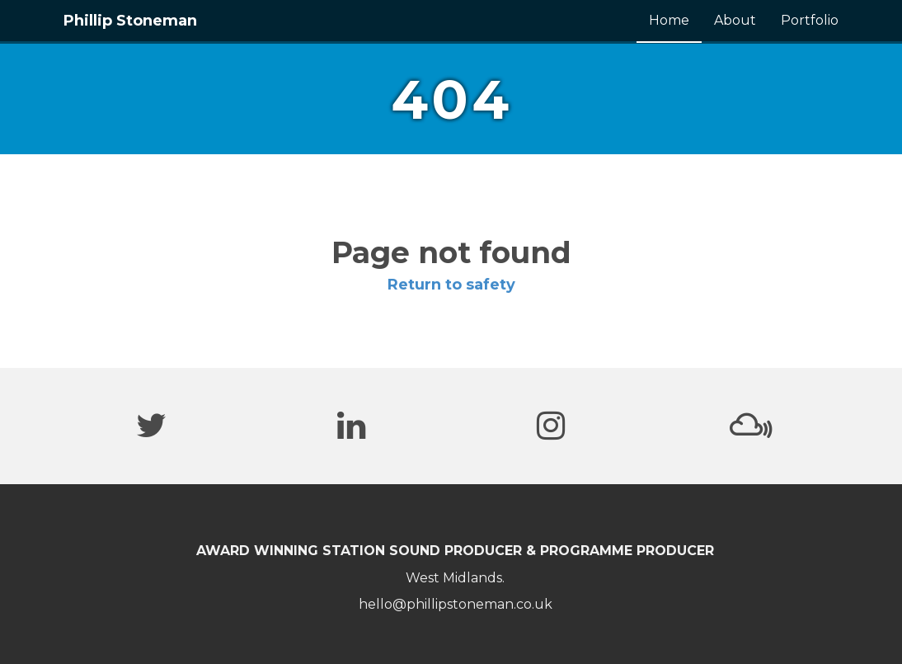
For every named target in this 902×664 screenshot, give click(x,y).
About (735, 20)
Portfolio (810, 20)
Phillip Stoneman (130, 21)
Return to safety (451, 284)
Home (669, 20)
